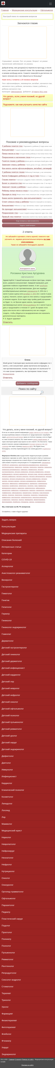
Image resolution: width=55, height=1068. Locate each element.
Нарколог (6, 837)
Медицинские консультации (24, 10)
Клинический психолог (13, 790)
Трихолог (6, 1000)
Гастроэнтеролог (10, 587)
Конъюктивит (8, 150)
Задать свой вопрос (27, 225)
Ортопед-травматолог (13, 891)
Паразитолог (8, 905)
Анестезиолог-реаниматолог (16, 573)
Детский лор (8, 681)
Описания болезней (12, 540)
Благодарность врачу (27, 268)
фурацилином (8, 374)
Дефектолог (8, 756)
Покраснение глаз (10, 213)
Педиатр (6, 912)
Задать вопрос (9, 520)
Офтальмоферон (29, 305)
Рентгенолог (8, 966)
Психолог (6, 946)
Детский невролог (11, 688)
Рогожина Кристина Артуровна (28, 273)
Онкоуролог (7, 885)
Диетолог (6, 763)
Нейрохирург (8, 851)
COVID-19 (7, 559)
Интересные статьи (11, 547)
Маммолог (7, 824)
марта (36, 92)
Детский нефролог (11, 695)
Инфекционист (9, 776)
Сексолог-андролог (11, 980)
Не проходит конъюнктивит (14, 209)
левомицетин (32, 291)
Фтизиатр (6, 1041)
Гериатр (6, 614)
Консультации (9, 526)
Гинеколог (7, 620)
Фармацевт (7, 1013)
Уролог (5, 1007)
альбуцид (43, 286)
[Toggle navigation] (50, 4)
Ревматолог (7, 959)
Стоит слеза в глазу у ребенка (15, 202)
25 (33, 92)
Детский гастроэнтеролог (14, 647)
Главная (5, 10)
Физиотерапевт (9, 1020)
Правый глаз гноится (11, 217)
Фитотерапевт (9, 1027)
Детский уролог (9, 736)
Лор (4, 817)
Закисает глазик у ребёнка (14, 187)
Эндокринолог (9, 1054)
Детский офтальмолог (13, 709)
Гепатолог (7, 607)
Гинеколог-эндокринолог (14, 627)
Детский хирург (9, 742)
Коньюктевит (8, 205)
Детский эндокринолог (13, 749)
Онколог (6, 878)
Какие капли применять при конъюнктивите (22, 198)
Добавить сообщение (27, 383)
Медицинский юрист (12, 830)
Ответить (8, 322)
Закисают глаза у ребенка (13, 165)
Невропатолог (9, 844)
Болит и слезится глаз (12, 183)
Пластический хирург (12, 919)
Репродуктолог (9, 973)
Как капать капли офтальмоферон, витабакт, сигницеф (27, 168)
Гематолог (7, 593)
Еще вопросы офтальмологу (27, 221)
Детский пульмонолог (12, 722)
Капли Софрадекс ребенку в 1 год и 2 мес (20, 176)
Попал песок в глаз (10, 154)
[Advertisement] (28, 42)
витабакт (26, 294)
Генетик (5, 600)
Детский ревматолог (12, 729)
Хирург (5, 1047)
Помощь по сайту (28, 1059)
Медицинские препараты (14, 533)
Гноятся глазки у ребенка (13, 161)
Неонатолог (7, 858)
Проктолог (7, 932)
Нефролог (7, 864)
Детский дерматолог (12, 661)
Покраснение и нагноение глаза (16, 157)
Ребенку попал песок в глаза (15, 191)
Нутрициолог (8, 871)
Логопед (6, 810)
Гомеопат (6, 634)
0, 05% (33, 294)
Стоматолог (7, 986)
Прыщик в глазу (9, 194)
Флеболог (6, 1034)
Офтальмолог (46, 10)
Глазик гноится (9, 180)
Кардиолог (7, 783)
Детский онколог (10, 702)
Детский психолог (10, 715)
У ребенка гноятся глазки (13, 172)
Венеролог (7, 580)
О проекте (18, 1059)
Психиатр (6, 939)
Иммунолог (7, 769)
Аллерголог (7, 566)
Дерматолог (8, 641)
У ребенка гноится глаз (12, 146)
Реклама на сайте (27, 1065)
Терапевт (6, 993)
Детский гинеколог (11, 654)
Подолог (6, 925)
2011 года (43, 92)
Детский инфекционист (13, 668)
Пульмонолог (8, 952)
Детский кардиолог (11, 675)
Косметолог (7, 797)
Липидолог (7, 803)
